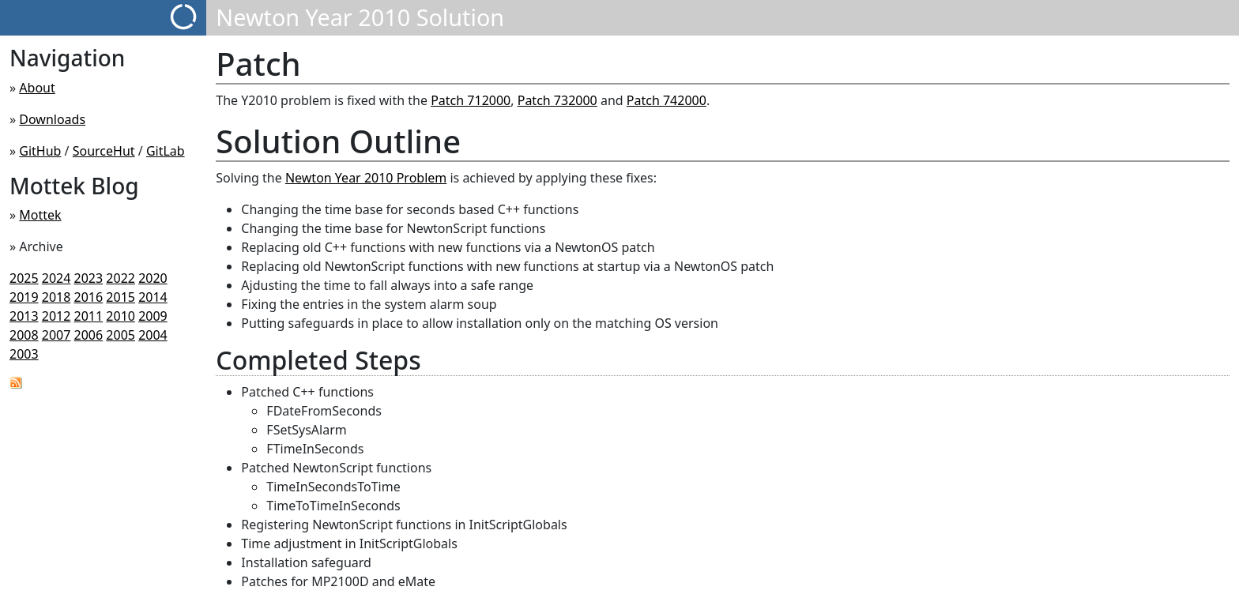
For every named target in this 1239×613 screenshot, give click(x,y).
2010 (120, 316)
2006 (89, 335)
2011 (89, 316)
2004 (153, 335)
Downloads (52, 119)
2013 (24, 316)
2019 (24, 297)
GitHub (40, 151)
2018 (56, 297)
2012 (56, 316)
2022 (120, 278)
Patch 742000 (666, 100)
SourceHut (104, 151)
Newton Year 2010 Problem (365, 177)
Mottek (40, 215)
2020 (153, 278)
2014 (153, 297)
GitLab (165, 151)
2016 (89, 297)
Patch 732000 (557, 100)
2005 (120, 335)
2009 (153, 316)
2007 (56, 335)
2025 (24, 278)
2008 (24, 335)
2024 (56, 278)
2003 (24, 354)
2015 (120, 297)
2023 (89, 278)
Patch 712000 (470, 100)
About (37, 87)
